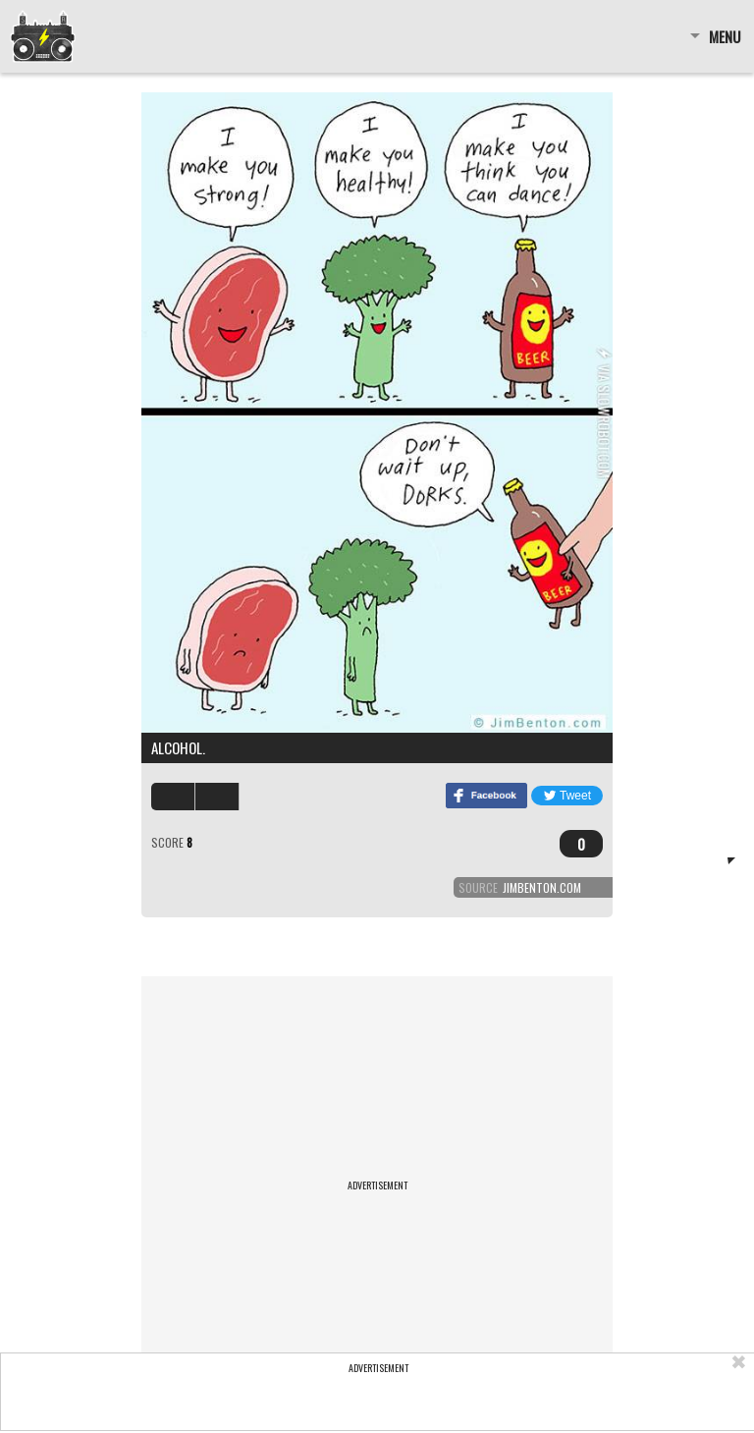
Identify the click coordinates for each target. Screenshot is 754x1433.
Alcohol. (178, 747)
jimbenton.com (542, 887)
